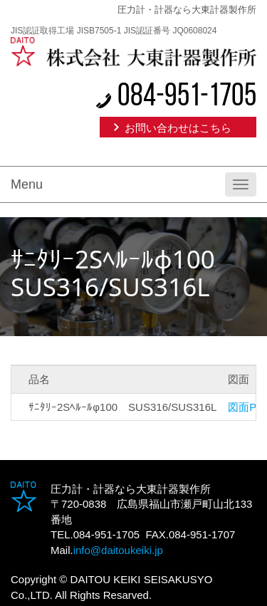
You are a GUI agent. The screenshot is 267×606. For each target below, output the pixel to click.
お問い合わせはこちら (178, 128)
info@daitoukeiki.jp (118, 550)
